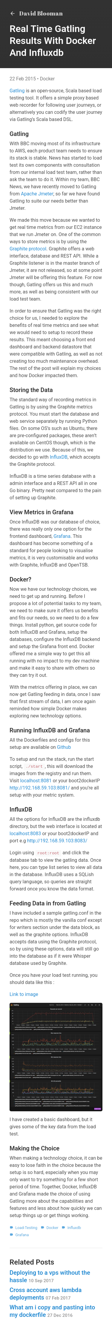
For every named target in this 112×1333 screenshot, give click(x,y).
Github (64, 747)
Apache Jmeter (37, 194)
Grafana (61, 536)
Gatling (17, 91)
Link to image (24, 994)
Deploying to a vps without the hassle (50, 1276)
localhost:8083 (25, 833)
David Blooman (36, 13)
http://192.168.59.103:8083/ (57, 841)
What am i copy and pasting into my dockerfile (52, 1311)
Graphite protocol (28, 249)
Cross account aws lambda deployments (46, 1293)
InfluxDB (58, 457)
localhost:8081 (35, 780)
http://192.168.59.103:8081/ (40, 788)
